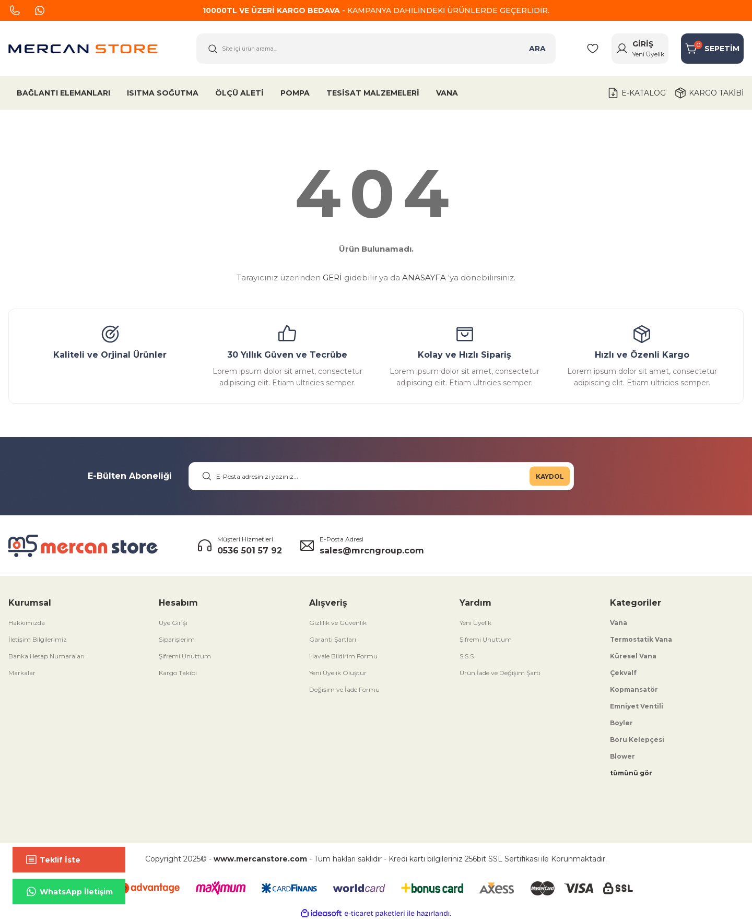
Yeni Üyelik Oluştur (338, 673)
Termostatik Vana (641, 639)
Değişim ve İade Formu (344, 689)
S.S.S (467, 656)
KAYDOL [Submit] (550, 476)
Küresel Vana (633, 656)
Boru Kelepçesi (637, 739)
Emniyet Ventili (636, 706)
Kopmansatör (634, 689)
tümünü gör (631, 773)
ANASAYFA (424, 277)
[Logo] (83, 49)
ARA (537, 48)
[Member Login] (640, 48)
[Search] (376, 48)
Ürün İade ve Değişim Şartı (500, 673)
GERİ (332, 277)
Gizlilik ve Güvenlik (338, 623)
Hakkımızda (26, 623)
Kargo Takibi (178, 673)
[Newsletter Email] (381, 476)
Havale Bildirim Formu (343, 656)
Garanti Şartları (332, 639)
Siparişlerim (177, 639)
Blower (622, 756)
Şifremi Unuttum (185, 656)
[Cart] (712, 48)
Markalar (22, 673)
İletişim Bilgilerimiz (37, 639)
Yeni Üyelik (475, 623)
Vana (618, 623)
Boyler (621, 723)
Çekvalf (623, 673)
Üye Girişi (173, 623)
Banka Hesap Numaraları (46, 656)
